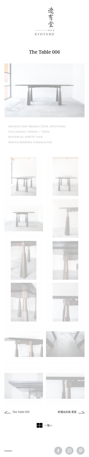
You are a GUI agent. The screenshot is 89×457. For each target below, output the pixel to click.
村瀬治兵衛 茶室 (67, 411)
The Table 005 (21, 411)
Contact (8, 450)
